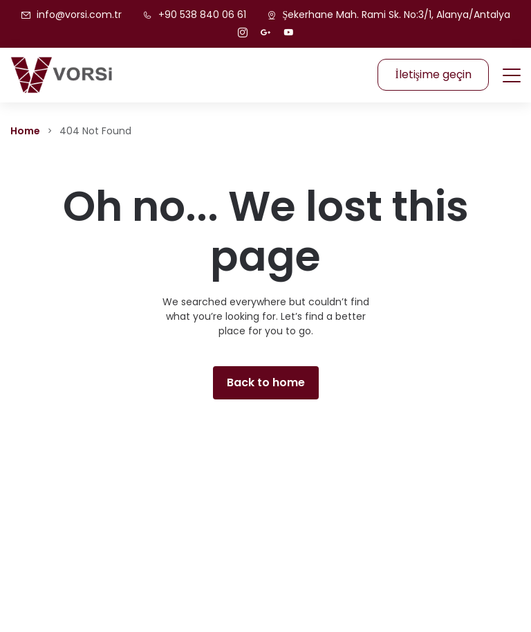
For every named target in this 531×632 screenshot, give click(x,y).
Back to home (266, 382)
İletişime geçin (433, 74)
